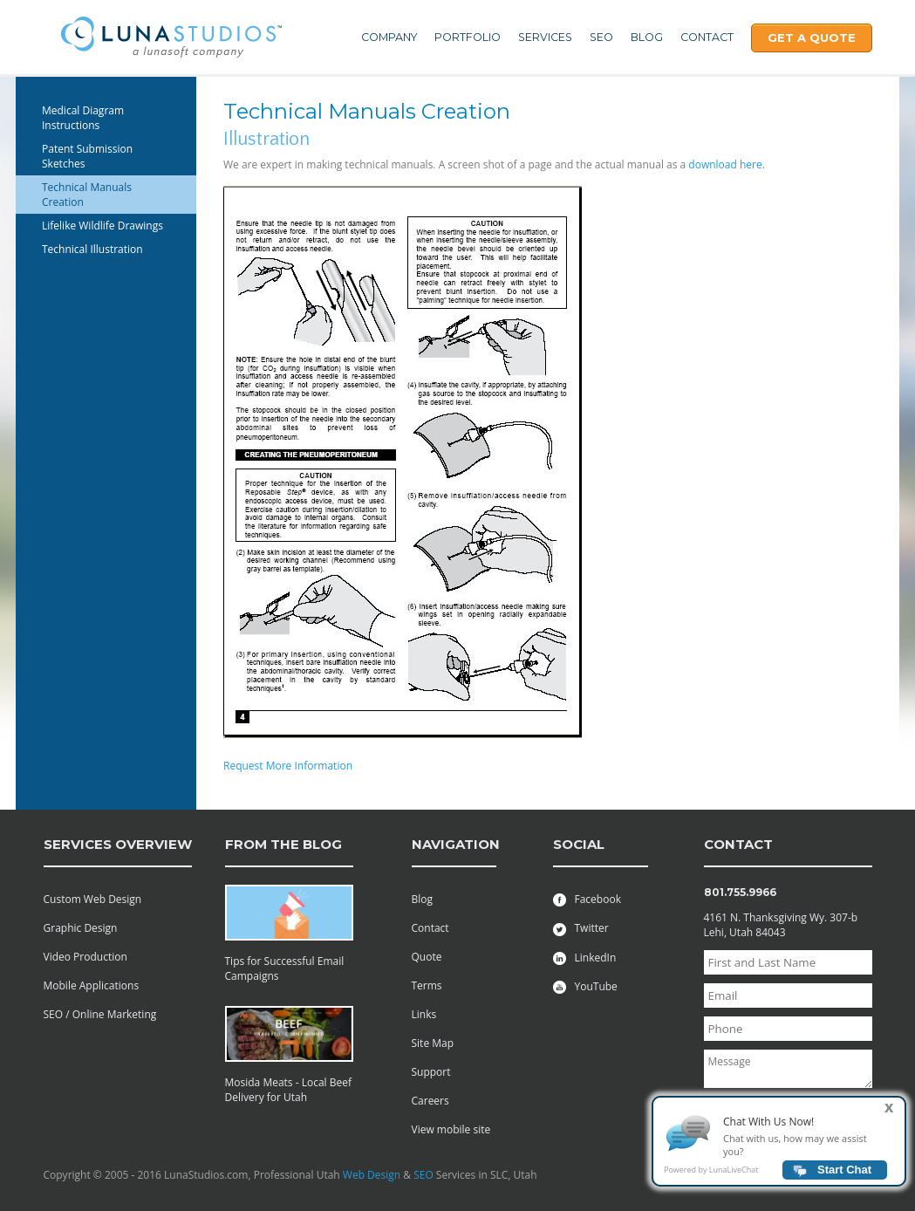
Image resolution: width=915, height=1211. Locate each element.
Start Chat (844, 1174)
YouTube (585, 986)
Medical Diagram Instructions (83, 118)
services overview (118, 844)
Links (424, 1014)
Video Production (85, 956)
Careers (430, 1100)
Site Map (433, 1043)
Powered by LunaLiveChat (711, 1174)
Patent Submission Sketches (87, 156)
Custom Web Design (93, 899)
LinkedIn (585, 957)
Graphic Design (81, 927)
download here (724, 164)
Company (389, 37)
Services (545, 37)
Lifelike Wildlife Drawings (102, 225)
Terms (427, 985)
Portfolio (467, 37)
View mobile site (451, 1129)
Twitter (581, 927)
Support (431, 1071)
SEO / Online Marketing (100, 1014)
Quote (427, 956)
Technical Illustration (92, 249)
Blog (647, 37)
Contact (707, 37)
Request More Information (287, 765)
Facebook (587, 899)
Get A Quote (812, 37)
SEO (601, 37)
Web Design (371, 1174)
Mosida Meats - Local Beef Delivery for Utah (288, 1090)
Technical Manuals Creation (87, 194)
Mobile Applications (92, 985)
